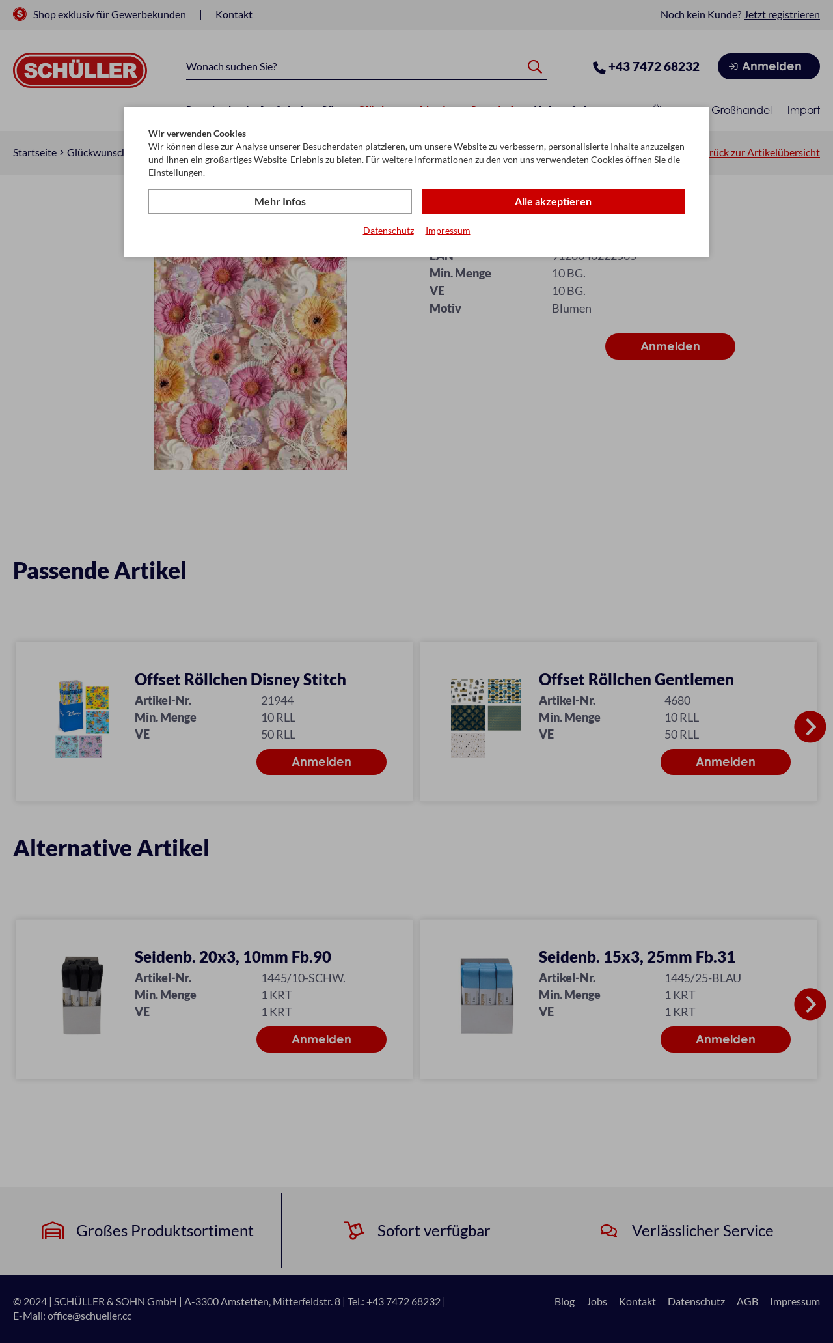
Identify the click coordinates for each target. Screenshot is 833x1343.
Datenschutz (388, 230)
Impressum (448, 230)
